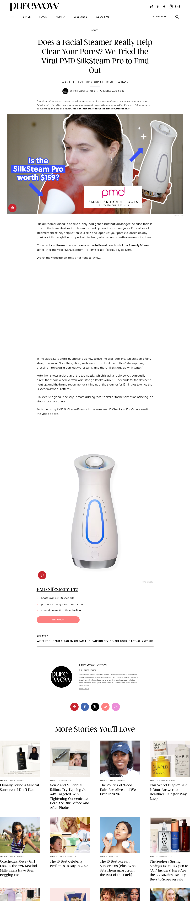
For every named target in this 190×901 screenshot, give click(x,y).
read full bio (84, 689)
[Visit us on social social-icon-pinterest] (158, 6)
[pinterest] (12, 208)
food (43, 17)
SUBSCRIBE (160, 17)
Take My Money (139, 245)
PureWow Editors (84, 91)
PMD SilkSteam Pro (75, 250)
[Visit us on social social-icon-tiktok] (152, 6)
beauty (95, 30)
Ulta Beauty (148, 582)
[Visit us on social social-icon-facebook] (164, 6)
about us (103, 17)
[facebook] (85, 707)
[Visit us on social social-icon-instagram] (171, 6)
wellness (81, 17)
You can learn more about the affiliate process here (101, 109)
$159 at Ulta (58, 620)
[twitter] (95, 707)
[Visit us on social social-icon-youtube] (177, 6)
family (60, 17)
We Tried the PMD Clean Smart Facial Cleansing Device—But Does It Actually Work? (95, 641)
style (27, 17)
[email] (116, 707)
